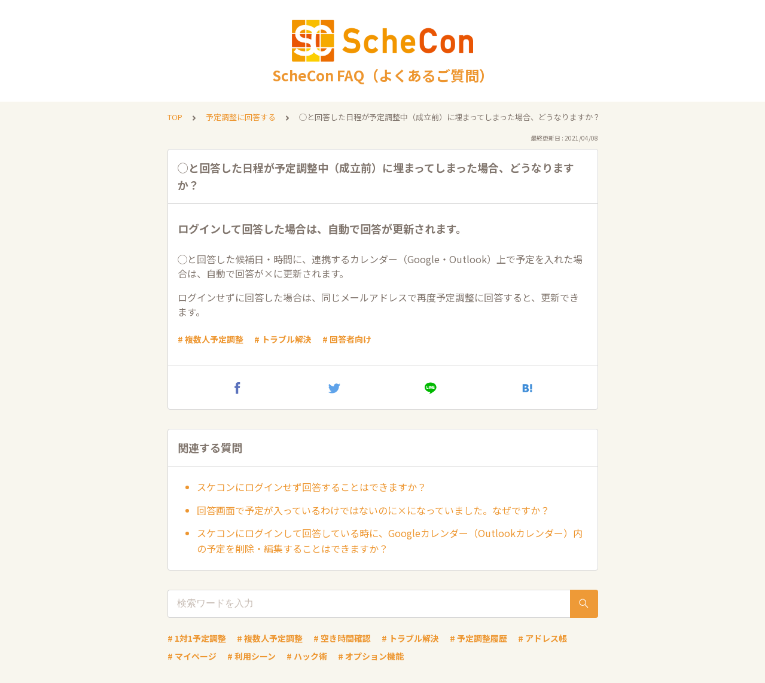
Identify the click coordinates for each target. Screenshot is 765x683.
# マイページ (192, 656)
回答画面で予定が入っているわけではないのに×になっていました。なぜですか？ (373, 510)
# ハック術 (307, 656)
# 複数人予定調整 (210, 339)
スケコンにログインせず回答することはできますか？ (311, 487)
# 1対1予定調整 (196, 638)
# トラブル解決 (283, 339)
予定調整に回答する (241, 117)
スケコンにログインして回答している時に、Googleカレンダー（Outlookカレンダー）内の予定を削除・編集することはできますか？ (390, 541)
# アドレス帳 (542, 638)
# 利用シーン (251, 656)
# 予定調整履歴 (478, 638)
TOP (174, 117)
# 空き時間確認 (342, 638)
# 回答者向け (346, 339)
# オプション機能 (371, 656)
